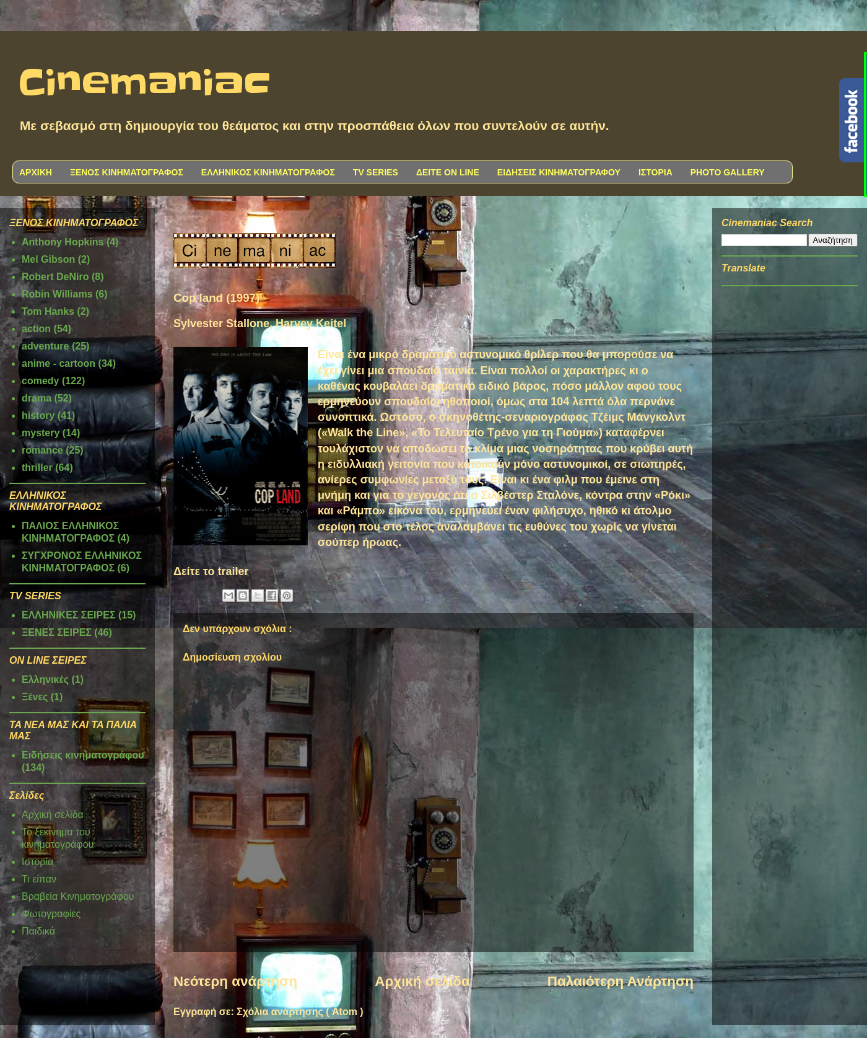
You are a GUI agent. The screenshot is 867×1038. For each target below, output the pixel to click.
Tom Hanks (48, 311)
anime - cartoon (58, 363)
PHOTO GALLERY (728, 172)
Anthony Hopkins (62, 242)
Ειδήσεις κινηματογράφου (83, 755)
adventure (45, 346)
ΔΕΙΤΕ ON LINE (447, 172)
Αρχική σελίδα (422, 981)
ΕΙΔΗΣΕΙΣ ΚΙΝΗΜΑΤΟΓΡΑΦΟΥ (559, 172)
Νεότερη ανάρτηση (235, 981)
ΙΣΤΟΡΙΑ (655, 172)
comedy (40, 381)
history (38, 415)
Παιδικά (38, 931)
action (36, 328)
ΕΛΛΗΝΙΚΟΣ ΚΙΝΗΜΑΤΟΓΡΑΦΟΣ (268, 172)
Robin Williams (57, 294)
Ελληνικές (45, 679)
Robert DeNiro (55, 276)
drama (36, 398)
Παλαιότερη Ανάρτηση (620, 981)
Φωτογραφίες (51, 913)
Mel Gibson (48, 259)
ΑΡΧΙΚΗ (35, 172)
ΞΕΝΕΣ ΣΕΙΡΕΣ (57, 632)
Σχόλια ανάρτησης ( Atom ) (300, 1011)
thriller (37, 467)
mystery (40, 433)
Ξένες (35, 697)
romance (42, 450)
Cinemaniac (145, 84)
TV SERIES (375, 172)
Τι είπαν (39, 879)
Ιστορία (37, 861)
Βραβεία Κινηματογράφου (78, 896)
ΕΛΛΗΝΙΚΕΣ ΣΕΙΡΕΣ (69, 615)
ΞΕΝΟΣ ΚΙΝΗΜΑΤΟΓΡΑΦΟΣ (126, 172)
